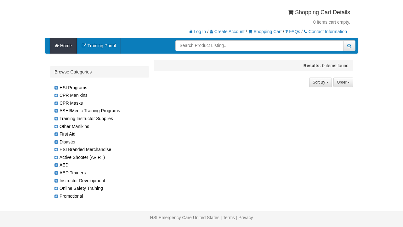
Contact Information (325, 31)
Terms (229, 217)
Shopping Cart (264, 31)
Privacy (246, 217)
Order (343, 82)
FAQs (292, 31)
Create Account (227, 31)
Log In (198, 31)
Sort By (320, 82)
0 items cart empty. (331, 22)
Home (63, 45)
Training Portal (99, 45)
